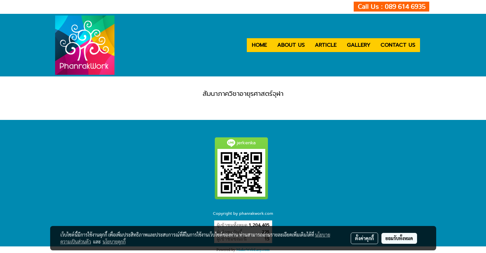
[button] (426, 45)
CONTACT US (397, 45)
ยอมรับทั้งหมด (399, 238)
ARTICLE (326, 45)
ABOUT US (291, 45)
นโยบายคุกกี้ (114, 241)
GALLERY (358, 45)
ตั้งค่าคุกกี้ (364, 238)
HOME (259, 45)
